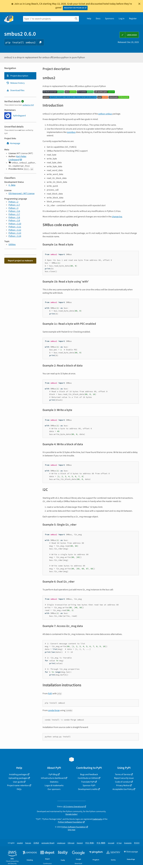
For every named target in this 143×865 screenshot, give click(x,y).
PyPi (50, 693)
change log (117, 216)
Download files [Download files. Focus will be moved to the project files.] (15, 90)
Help (89, 18)
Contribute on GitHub (88, 778)
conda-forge (54, 710)
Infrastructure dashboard (53, 778)
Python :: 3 (13, 208)
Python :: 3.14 (15, 236)
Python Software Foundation (70, 822)
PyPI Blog (53, 774)
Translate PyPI (87, 781)
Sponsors (109, 18)
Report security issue (124, 778)
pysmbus (71, 132)
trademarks (97, 819)
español (20, 843)
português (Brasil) (47, 843)
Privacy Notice (122, 785)
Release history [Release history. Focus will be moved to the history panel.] (15, 83)
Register (133, 18)
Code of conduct (122, 781)
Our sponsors (54, 789)
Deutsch (80, 843)
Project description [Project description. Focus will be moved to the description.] (17, 75)
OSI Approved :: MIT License (21, 193)
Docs (98, 18)
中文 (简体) (89, 843)
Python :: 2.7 (14, 204)
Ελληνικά (71, 843)
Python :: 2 (13, 201)
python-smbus (105, 113)
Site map (71, 829)
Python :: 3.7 (14, 214)
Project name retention (18, 785)
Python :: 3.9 (14, 220)
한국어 (137, 843)
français (28, 843)
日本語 (36, 843)
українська (61, 843)
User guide (18, 781)
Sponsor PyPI (89, 785)
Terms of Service (122, 774)
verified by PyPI (28, 105)
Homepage (13, 143)
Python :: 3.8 (14, 217)
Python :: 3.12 (15, 230)
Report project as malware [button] (20, 260)
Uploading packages (18, 778)
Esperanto (128, 843)
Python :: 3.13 (15, 233)
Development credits (87, 789)
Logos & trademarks (54, 785)
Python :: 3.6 (14, 211)
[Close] (139, 3)
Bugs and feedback (89, 774)
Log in (121, 18)
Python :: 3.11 (15, 226)
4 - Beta (12, 185)
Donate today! (71, 814)
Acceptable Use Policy (123, 789)
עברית (119, 843)
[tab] (20, 75)
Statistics (54, 781)
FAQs (19, 789)
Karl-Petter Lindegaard (17, 158)
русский (111, 843)
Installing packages (18, 774)
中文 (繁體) (101, 843)
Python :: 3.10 (15, 223)
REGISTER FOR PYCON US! (74, 8)
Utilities (12, 244)
